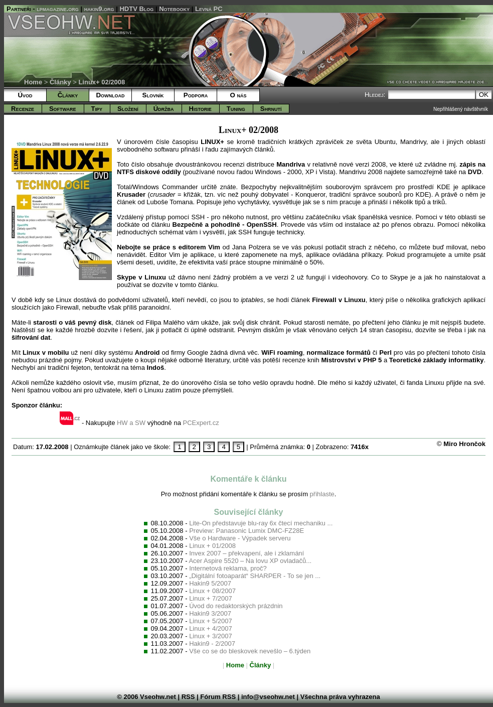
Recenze (22, 108)
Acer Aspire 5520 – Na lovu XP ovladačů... (250, 560)
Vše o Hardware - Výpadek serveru (239, 538)
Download (110, 95)
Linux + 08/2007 (212, 591)
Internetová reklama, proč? (228, 568)
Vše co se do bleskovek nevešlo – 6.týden (249, 651)
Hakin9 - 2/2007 (212, 643)
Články (60, 82)
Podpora (196, 95)
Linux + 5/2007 (210, 621)
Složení (127, 108)
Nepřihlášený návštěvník (460, 109)
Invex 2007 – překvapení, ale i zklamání (246, 553)
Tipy (96, 108)
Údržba (163, 108)
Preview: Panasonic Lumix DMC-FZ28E (246, 530)
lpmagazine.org (58, 9)
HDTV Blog (136, 9)
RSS (188, 696)
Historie (200, 108)
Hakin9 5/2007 (210, 583)
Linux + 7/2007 (210, 598)
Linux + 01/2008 (212, 545)
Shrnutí (271, 108)
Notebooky (174, 9)
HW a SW (131, 423)
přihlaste (322, 494)
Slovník (153, 95)
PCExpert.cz (201, 423)
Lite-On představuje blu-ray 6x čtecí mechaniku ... (261, 523)
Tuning (236, 108)
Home (33, 82)
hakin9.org (99, 9)
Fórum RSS (218, 696)
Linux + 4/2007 (210, 628)
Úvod (25, 95)
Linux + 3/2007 (210, 636)
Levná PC (209, 9)
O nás (238, 95)
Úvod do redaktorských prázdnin (235, 606)
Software (62, 108)
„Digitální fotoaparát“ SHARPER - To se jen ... (254, 576)
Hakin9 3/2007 (210, 613)
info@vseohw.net (268, 696)
